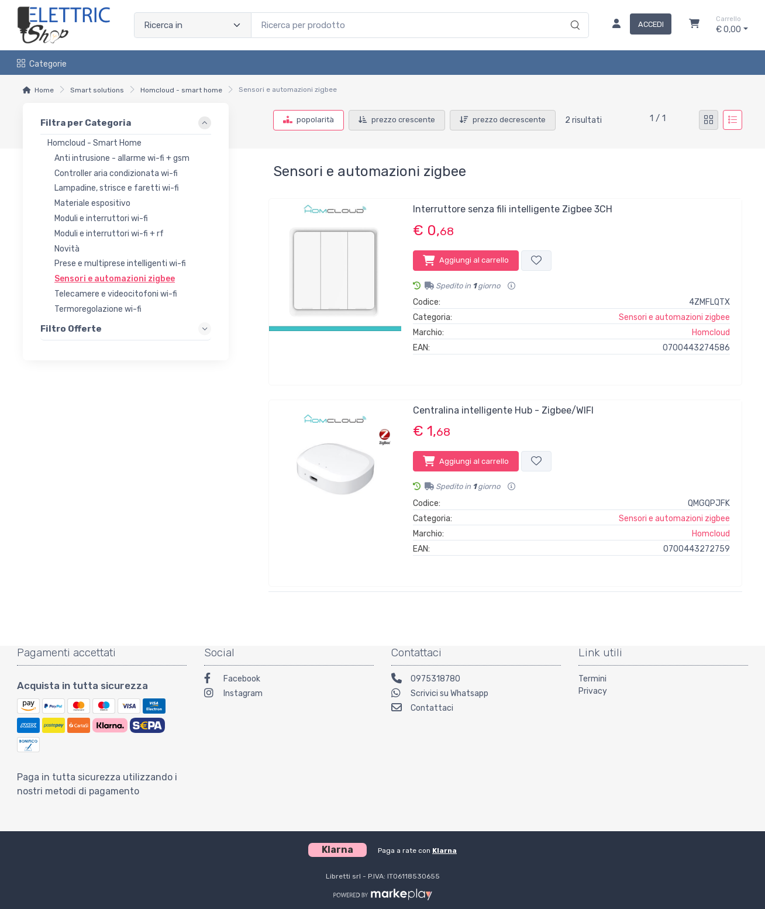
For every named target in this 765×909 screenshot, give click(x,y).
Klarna (444, 850)
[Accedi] (637, 25)
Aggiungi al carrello (466, 260)
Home (44, 90)
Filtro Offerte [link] (71, 328)
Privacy (592, 691)
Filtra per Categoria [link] (85, 123)
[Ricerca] (573, 12)
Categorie (42, 64)
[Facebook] (289, 680)
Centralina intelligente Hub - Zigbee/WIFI (503, 410)
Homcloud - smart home (181, 90)
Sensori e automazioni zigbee (674, 317)
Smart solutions (97, 90)
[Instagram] (289, 694)
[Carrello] (694, 25)
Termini (592, 679)
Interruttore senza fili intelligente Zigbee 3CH (512, 209)
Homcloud (711, 333)
